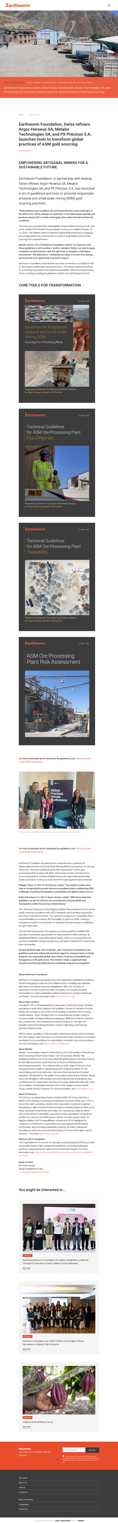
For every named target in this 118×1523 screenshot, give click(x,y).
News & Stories (17, 82)
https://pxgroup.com (48, 1133)
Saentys (81, 1520)
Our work (23, 1478)
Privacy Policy (65, 1520)
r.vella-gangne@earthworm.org (34, 1172)
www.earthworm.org (65, 996)
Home (6, 82)
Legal (57, 1520)
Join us (22, 1487)
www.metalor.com (84, 1088)
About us (23, 1482)
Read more (26, 1268)
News (21, 115)
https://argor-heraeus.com (57, 1043)
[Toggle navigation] (109, 5)
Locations (23, 1492)
